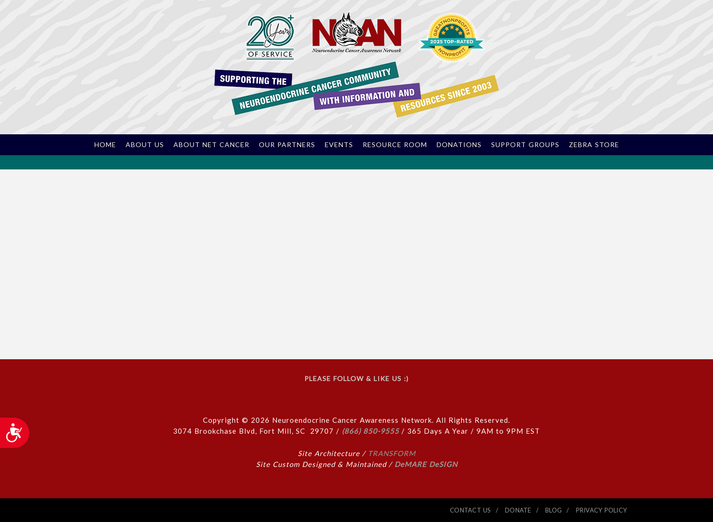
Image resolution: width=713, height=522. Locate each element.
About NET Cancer (211, 144)
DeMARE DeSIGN (425, 464)
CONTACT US (470, 510)
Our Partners (287, 144)
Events (339, 144)
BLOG (553, 510)
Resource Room (395, 144)
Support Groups (525, 144)
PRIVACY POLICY (601, 510)
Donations (459, 144)
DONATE (518, 510)
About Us (145, 144)
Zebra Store (594, 144)
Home (105, 144)
